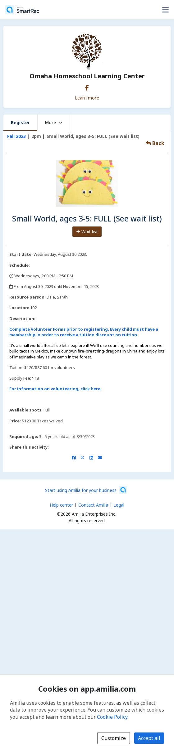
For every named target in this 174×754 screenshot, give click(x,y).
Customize (113, 738)
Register (20, 122)
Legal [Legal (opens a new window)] (118, 505)
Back (155, 143)
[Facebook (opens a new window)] (87, 86)
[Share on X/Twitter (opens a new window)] (82, 457)
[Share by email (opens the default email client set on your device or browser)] (100, 457)
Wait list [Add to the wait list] (87, 232)
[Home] (22, 9)
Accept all (149, 738)
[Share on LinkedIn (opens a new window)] (91, 457)
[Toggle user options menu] (165, 9)
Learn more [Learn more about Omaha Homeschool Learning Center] (87, 98)
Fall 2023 (16, 136)
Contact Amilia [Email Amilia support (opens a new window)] (93, 505)
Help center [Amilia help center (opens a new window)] (61, 505)
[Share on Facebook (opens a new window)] (74, 457)
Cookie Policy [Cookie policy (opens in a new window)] (112, 716)
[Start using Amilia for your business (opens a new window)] (86, 490)
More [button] (53, 122)
